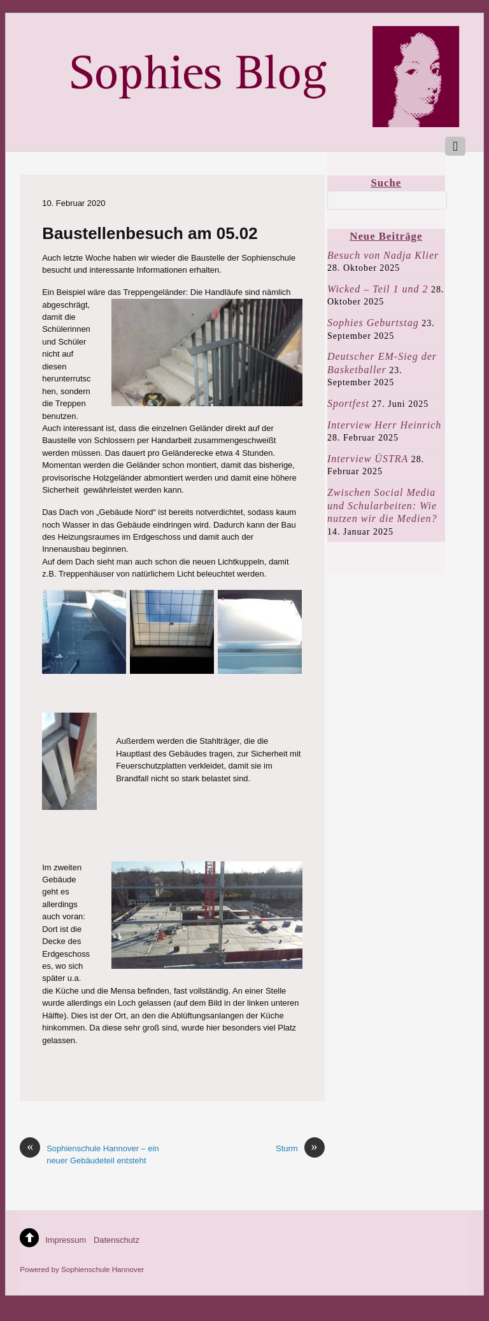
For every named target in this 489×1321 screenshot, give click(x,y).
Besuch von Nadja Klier (383, 255)
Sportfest (348, 403)
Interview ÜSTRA (367, 458)
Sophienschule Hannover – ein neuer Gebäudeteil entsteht (89, 1153)
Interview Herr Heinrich (384, 425)
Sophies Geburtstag (373, 322)
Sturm (300, 1148)
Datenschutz (116, 1240)
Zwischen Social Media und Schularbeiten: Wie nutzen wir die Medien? (382, 505)
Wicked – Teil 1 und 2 (378, 289)
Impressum (65, 1240)
